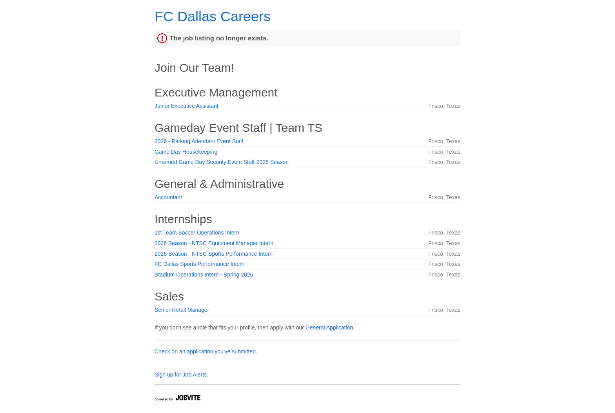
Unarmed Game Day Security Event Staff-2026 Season (222, 162)
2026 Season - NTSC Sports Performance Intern (214, 254)
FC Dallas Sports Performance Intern (200, 264)
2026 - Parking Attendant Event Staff (199, 141)
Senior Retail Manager (182, 310)
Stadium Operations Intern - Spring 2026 (204, 274)
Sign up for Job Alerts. (181, 374)
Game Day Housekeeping (186, 152)
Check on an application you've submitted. (206, 351)
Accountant (168, 197)
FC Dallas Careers (213, 16)
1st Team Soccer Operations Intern (197, 232)
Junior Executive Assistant (186, 106)
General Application (329, 327)
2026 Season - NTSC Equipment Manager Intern (214, 243)
